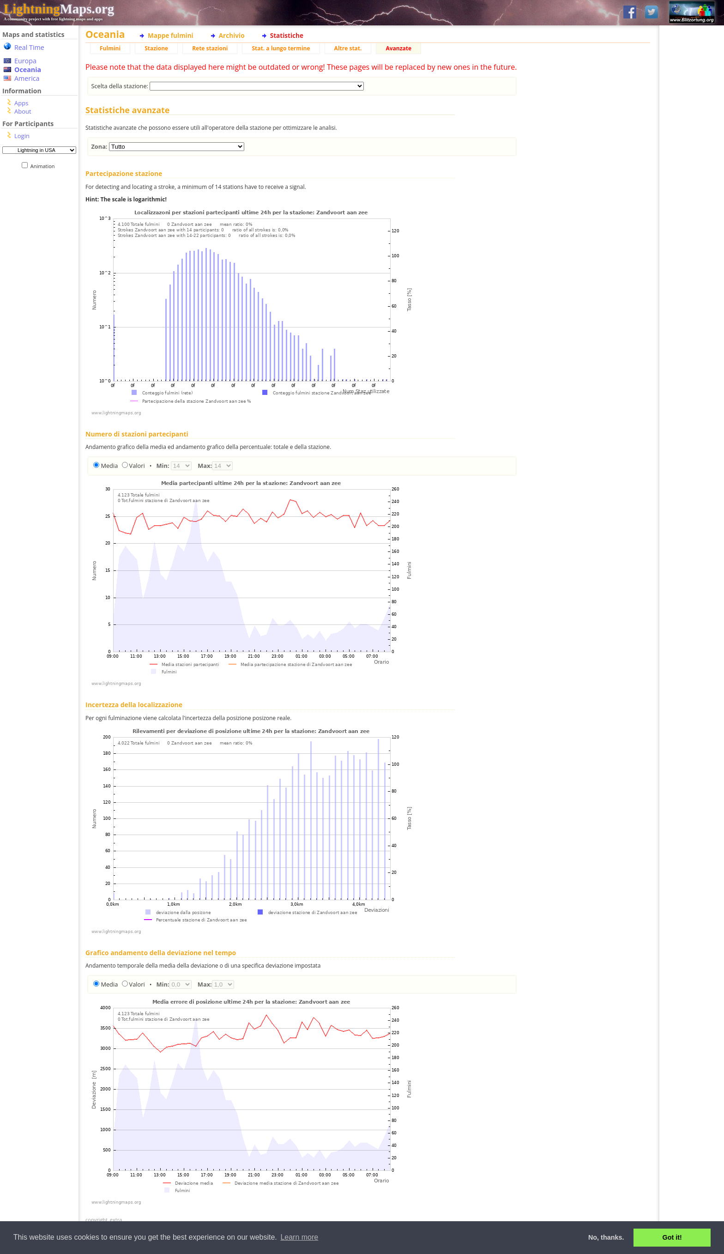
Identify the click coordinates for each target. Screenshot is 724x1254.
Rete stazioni (210, 48)
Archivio (232, 35)
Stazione (156, 48)
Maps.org (59, 8)
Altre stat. (348, 48)
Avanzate (398, 48)
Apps (21, 103)
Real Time (29, 47)
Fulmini (110, 48)
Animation (44, 166)
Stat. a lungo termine (281, 48)
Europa (25, 60)
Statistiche (286, 35)
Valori (137, 465)
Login (22, 136)
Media (109, 465)
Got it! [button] (672, 1237)
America (27, 78)
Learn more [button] (299, 1237)
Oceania (27, 69)
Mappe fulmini (170, 35)
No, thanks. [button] (606, 1237)
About (22, 111)
